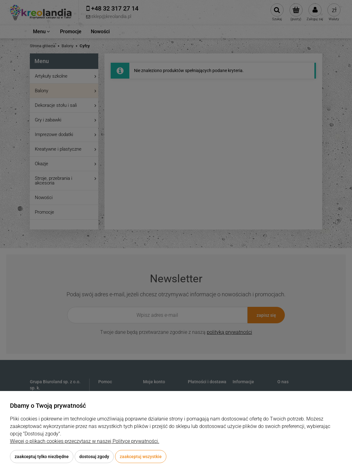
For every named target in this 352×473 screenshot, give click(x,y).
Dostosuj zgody (94, 456)
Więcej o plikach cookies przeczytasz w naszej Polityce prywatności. (84, 441)
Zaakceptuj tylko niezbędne (42, 456)
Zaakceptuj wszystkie (141, 456)
